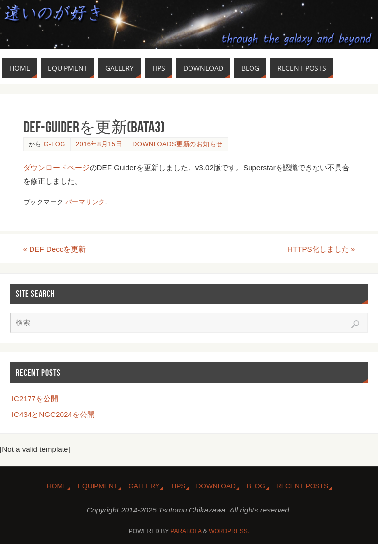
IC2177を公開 (35, 398)
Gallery (143, 486)
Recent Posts (302, 486)
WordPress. (229, 531)
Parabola (185, 531)
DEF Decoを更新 (54, 249)
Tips (177, 486)
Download (216, 486)
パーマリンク (85, 202)
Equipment (98, 486)
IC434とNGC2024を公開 (53, 414)
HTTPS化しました (321, 249)
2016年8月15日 (99, 144)
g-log (54, 144)
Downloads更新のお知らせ (177, 144)
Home (57, 486)
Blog (256, 486)
